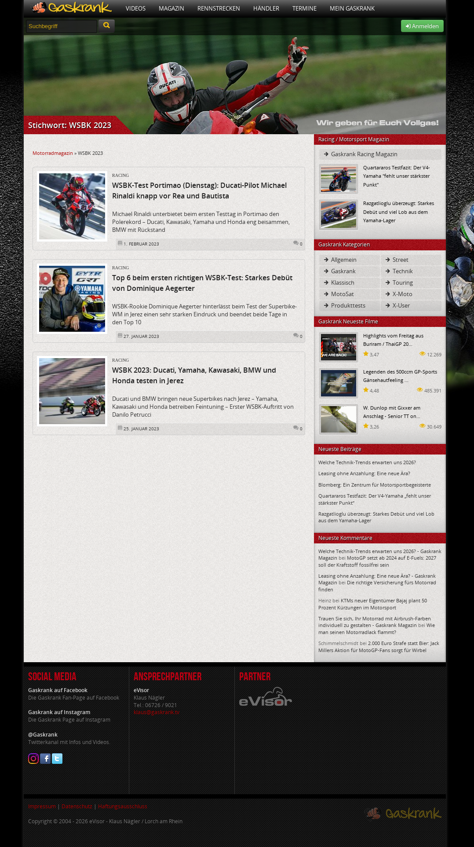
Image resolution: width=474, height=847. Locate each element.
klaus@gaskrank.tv (156, 712)
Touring (398, 282)
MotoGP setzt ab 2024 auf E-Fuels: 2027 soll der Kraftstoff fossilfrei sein (377, 561)
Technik (398, 271)
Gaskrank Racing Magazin (360, 154)
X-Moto (398, 294)
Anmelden (422, 26)
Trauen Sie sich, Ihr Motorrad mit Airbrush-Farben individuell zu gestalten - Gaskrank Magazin (374, 621)
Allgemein (340, 260)
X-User (397, 305)
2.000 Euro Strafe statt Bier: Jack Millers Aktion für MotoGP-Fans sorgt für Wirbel (378, 646)
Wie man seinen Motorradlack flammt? (376, 628)
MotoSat (338, 294)
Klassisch (338, 282)
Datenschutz (77, 806)
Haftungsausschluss (122, 806)
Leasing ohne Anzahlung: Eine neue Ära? (364, 473)
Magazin (171, 8)
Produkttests (344, 305)
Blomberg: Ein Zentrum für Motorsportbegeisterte (374, 484)
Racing (120, 175)
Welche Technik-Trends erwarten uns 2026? (367, 462)
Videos (136, 8)
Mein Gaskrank (352, 8)
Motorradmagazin (53, 153)
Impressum (42, 806)
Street (396, 260)
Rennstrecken (218, 8)
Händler (266, 8)
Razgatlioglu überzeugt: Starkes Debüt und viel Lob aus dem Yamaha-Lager (398, 211)
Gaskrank (339, 271)
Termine (304, 8)
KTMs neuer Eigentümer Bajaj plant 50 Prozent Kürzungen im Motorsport (372, 603)
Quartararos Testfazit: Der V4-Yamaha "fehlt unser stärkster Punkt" (396, 175)
